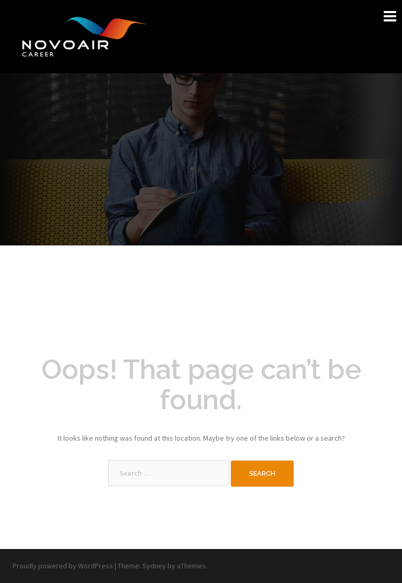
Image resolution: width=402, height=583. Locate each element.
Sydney (154, 565)
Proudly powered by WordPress (63, 565)
